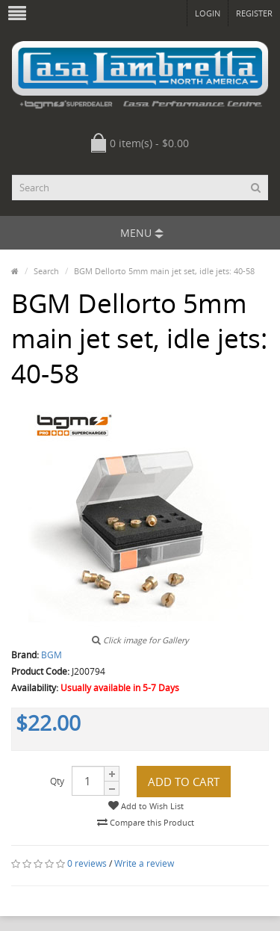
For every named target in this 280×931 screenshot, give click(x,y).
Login (207, 13)
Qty (57, 781)
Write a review (144, 863)
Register (254, 13)
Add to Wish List (146, 805)
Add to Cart (184, 781)
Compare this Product (145, 822)
